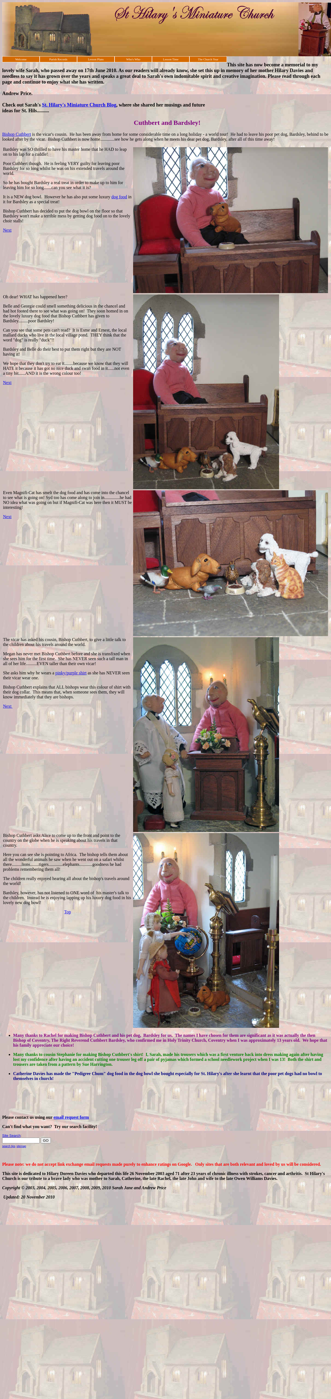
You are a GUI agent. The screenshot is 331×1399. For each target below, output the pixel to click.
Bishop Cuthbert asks (21, 835)
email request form (71, 1117)
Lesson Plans (96, 59)
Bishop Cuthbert (16, 134)
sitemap (21, 1146)
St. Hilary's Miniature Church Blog (79, 105)
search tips (8, 1146)
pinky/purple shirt (71, 673)
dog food (119, 196)
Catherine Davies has (33, 1073)
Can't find (11, 1126)
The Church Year (208, 59)
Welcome (21, 59)
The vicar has (15, 639)
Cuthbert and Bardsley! (167, 122)
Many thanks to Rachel (35, 1035)
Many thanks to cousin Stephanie (44, 1054)
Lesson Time (170, 59)
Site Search (11, 1136)
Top (67, 912)
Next (7, 230)
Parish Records (58, 59)
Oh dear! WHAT (17, 296)
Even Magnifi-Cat (19, 492)
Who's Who (133, 59)
